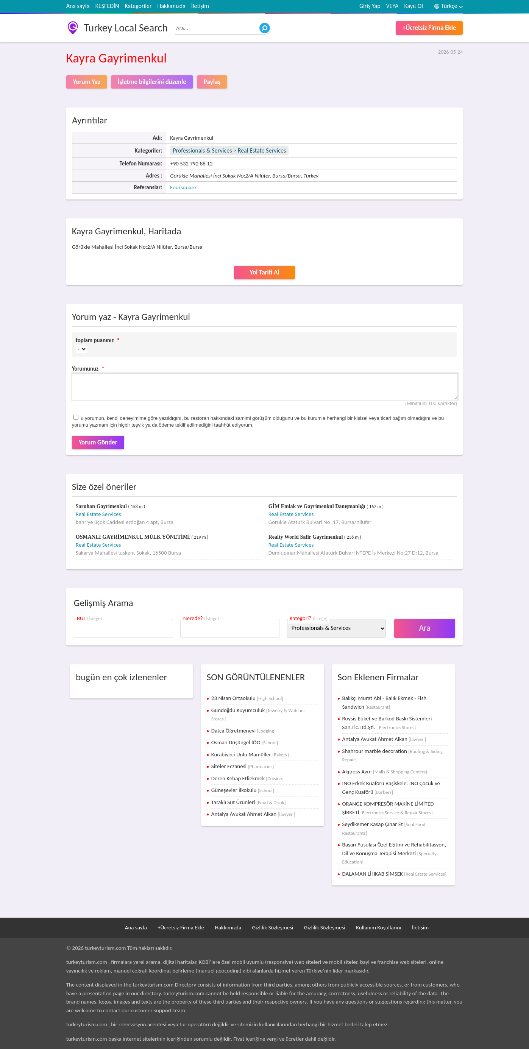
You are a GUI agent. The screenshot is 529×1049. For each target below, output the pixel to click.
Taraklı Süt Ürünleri (248, 802)
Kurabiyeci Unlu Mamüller (250, 754)
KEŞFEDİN (107, 5)
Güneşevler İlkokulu (242, 790)
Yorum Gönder (98, 442)
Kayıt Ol (413, 5)
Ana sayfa (78, 5)
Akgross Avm (385, 771)
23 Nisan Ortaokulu (247, 698)
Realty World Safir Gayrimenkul (306, 537)
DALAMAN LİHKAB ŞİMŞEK (394, 873)
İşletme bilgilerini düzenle (152, 82)
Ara (425, 628)
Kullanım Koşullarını (378, 927)
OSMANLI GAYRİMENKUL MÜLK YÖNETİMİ (133, 537)
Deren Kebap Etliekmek (247, 778)
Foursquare (183, 187)
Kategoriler (138, 5)
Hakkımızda (171, 5)
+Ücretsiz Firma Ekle (429, 28)
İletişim (200, 5)
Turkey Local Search (126, 27)
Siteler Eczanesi (242, 766)
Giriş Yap (370, 5)
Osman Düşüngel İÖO (244, 742)
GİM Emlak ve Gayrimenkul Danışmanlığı (317, 506)
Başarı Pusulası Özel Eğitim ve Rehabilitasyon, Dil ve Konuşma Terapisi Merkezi (394, 853)
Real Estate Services (262, 150)
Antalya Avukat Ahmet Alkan (253, 814)
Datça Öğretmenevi (243, 730)
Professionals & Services (202, 150)
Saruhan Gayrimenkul (102, 506)
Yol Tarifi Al (264, 272)
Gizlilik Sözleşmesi (272, 927)
